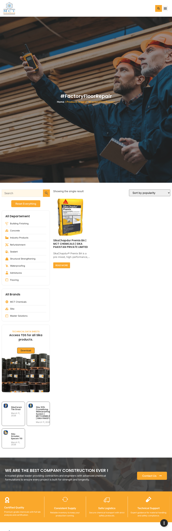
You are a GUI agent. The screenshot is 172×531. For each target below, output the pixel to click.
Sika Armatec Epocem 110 (16, 436)
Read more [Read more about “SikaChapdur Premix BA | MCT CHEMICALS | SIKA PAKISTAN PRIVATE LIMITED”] (61, 265)
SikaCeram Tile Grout (16, 408)
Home (60, 101)
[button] (158, 8)
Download (26, 350)
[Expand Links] (164, 523)
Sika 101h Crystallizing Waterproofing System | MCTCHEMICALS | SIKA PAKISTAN (44, 413)
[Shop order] (149, 192)
